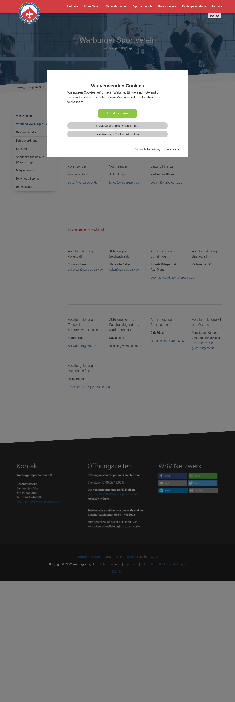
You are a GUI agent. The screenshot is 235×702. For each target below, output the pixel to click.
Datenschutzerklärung (147, 149)
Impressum (172, 149)
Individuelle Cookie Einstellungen (117, 125)
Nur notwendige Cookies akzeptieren (117, 134)
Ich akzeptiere (117, 113)
